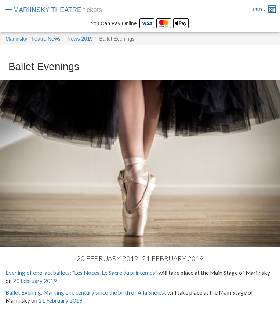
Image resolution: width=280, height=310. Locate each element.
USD (259, 9)
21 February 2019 (61, 300)
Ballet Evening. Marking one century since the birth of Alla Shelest (86, 292)
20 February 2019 (35, 280)
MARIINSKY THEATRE (57, 10)
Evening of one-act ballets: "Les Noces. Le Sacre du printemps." (81, 272)
